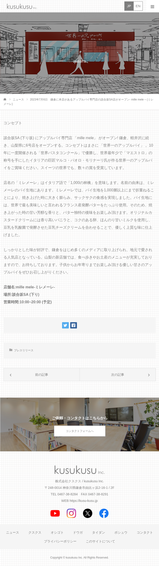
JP (129, 6)
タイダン (98, 532)
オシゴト (57, 532)
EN (138, 6)
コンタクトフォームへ (80, 431)
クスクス (34, 532)
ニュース (12, 532)
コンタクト (145, 532)
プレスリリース (23, 350)
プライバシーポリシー (60, 541)
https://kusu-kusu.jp (84, 501)
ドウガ (78, 532)
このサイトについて (100, 541)
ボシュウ (120, 532)
